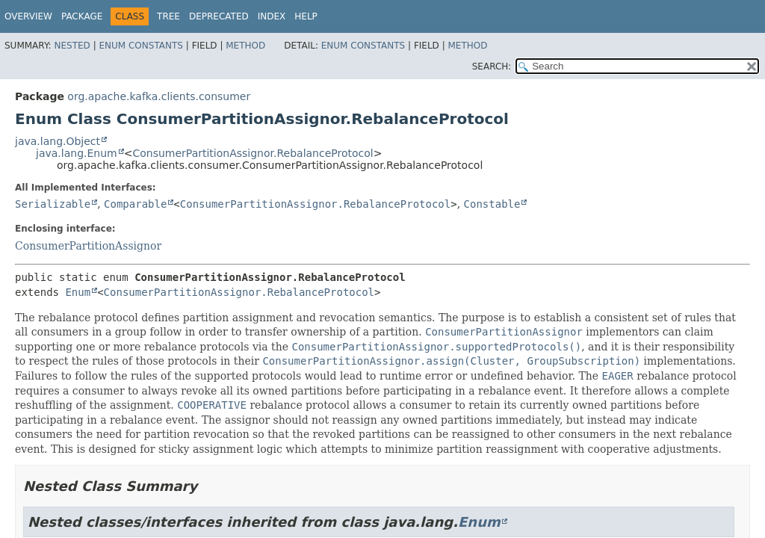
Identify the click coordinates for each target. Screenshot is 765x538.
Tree (168, 16)
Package (81, 16)
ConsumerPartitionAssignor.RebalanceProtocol (252, 153)
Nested (72, 45)
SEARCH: (492, 66)
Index (272, 16)
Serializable (52, 204)
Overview (28, 16)
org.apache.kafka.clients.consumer (158, 96)
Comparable (135, 204)
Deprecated (219, 16)
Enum (77, 292)
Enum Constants (140, 45)
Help (306, 16)
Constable (492, 204)
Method (245, 45)
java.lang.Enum (76, 153)
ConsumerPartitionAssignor (88, 246)
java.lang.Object (57, 141)
